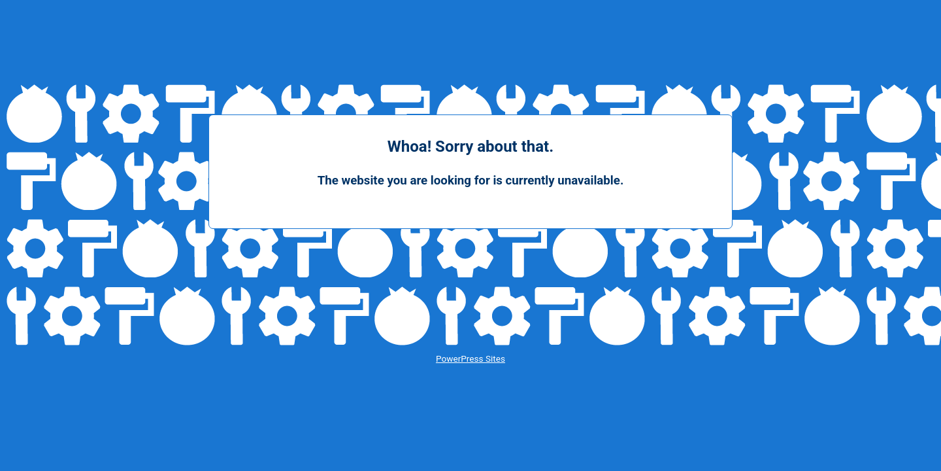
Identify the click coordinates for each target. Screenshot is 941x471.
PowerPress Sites (470, 358)
